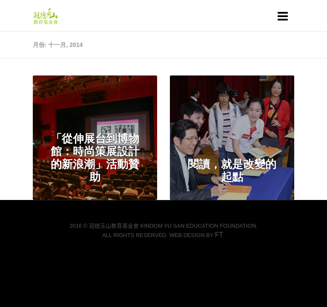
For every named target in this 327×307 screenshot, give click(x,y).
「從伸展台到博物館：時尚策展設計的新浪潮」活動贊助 (95, 157)
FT (219, 234)
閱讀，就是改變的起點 (232, 170)
